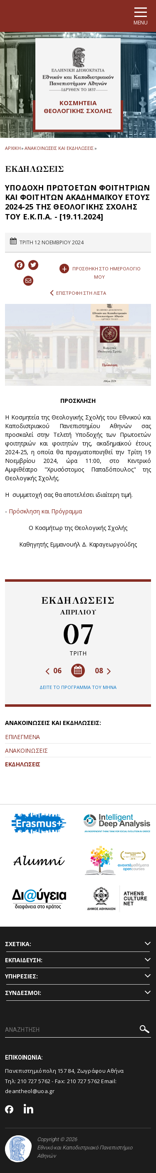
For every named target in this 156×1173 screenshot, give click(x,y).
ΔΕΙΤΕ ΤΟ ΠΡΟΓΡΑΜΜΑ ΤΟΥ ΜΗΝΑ (78, 687)
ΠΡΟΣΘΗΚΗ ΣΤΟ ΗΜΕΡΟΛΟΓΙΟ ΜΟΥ (100, 271)
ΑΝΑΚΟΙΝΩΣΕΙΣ (26, 750)
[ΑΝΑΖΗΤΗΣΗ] (78, 1030)
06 (53, 670)
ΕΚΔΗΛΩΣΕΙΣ (22, 764)
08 (103, 670)
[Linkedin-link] (29, 1109)
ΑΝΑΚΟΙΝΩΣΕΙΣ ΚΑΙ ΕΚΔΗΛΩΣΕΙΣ (59, 148)
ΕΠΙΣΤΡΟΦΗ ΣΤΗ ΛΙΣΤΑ (78, 293)
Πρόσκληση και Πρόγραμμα (45, 511)
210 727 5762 (34, 1081)
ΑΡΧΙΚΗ (12, 148)
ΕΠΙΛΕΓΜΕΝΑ (22, 737)
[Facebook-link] (9, 1110)
